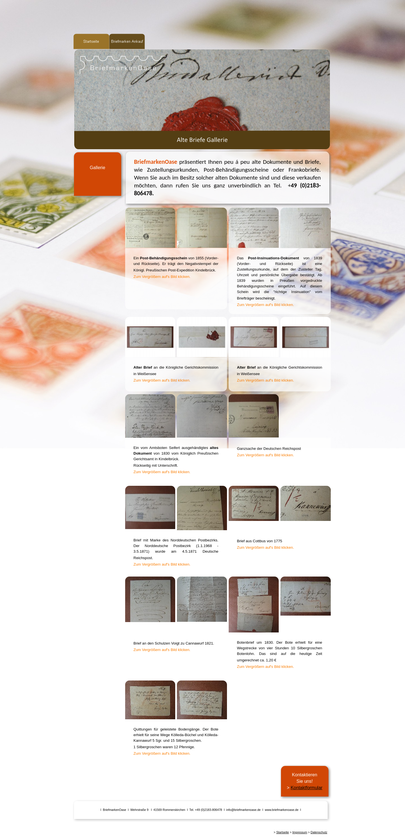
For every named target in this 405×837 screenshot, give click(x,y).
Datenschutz (318, 832)
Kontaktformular (306, 787)
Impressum (299, 832)
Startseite (282, 832)
